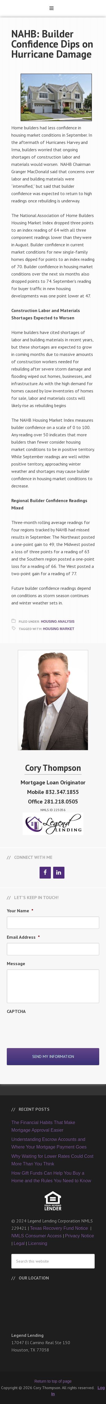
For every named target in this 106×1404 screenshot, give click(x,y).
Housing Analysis (57, 622)
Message (16, 963)
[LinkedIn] (58, 873)
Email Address (23, 937)
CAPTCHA (16, 1011)
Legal (19, 1243)
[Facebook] (45, 873)
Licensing (37, 1243)
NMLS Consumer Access (36, 1235)
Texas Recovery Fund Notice (59, 1228)
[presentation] (50, 1028)
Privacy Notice (79, 1235)
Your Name (20, 910)
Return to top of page (53, 1381)
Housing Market (58, 629)
